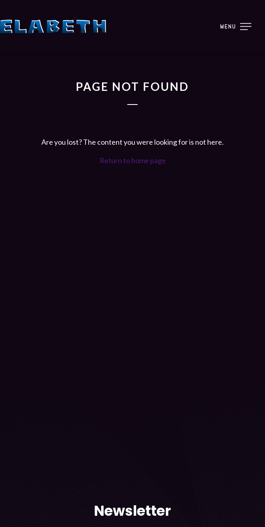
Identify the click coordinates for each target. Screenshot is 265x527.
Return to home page (133, 160)
